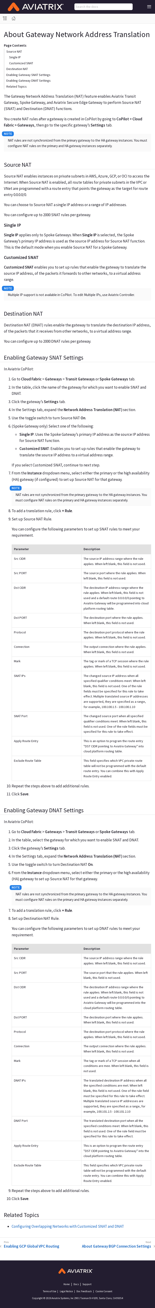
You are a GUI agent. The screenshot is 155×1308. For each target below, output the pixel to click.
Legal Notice (66, 1291)
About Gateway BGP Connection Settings (116, 1246)
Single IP (15, 57)
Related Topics (16, 86)
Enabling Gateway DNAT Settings (28, 80)
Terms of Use (49, 1291)
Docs (76, 1284)
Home (66, 1284)
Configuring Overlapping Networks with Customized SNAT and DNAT (68, 1226)
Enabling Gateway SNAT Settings (28, 75)
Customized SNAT (21, 63)
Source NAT (14, 51)
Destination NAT (17, 69)
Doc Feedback (84, 1291)
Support (87, 1284)
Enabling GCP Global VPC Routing (31, 1246)
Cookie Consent (103, 1291)
